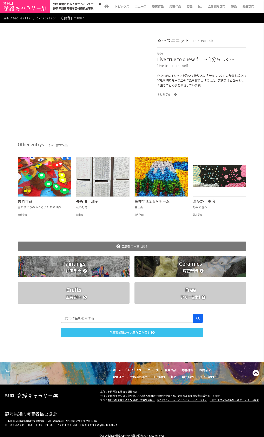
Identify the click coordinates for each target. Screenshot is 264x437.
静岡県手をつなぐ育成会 (121, 395)
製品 (189, 6)
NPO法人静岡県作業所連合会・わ (156, 395)
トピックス (122, 6)
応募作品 (175, 6)
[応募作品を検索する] (127, 318)
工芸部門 (159, 377)
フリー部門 (206, 377)
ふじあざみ (167, 94)
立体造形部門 (216, 6)
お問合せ (205, 370)
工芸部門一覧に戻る (132, 246)
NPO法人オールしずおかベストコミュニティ (182, 400)
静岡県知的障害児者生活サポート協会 (199, 395)
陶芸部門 (188, 377)
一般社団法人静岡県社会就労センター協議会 (234, 400)
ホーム (117, 370)
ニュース (140, 6)
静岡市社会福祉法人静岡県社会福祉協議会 (131, 400)
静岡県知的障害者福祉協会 (122, 391)
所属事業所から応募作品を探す (132, 332)
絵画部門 (248, 6)
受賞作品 (158, 6)
